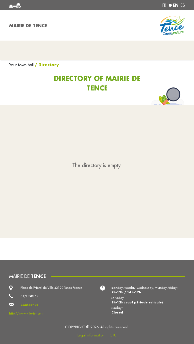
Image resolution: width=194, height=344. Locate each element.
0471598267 (29, 296)
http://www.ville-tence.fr (26, 313)
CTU (113, 335)
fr (164, 5)
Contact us (29, 305)
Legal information (91, 335)
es (183, 5)
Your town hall (22, 64)
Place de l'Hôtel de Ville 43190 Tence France (51, 288)
